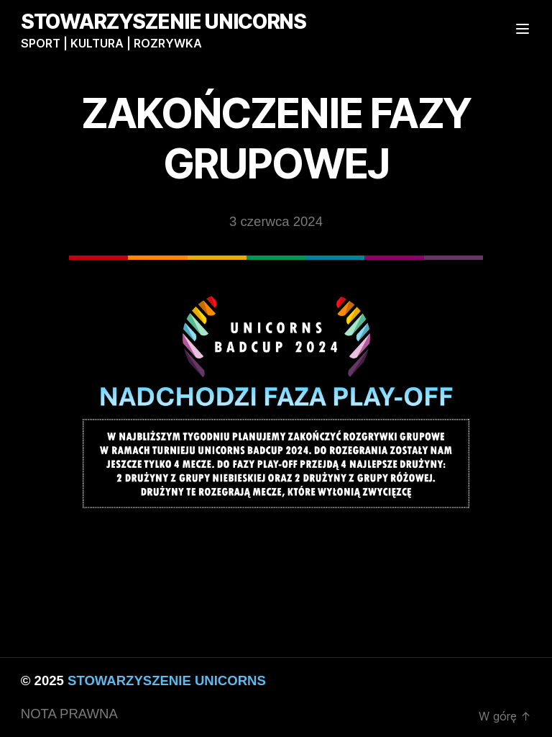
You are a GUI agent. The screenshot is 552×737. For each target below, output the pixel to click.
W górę (505, 716)
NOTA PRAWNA (69, 713)
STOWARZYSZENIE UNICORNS (163, 21)
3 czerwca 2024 (276, 221)
